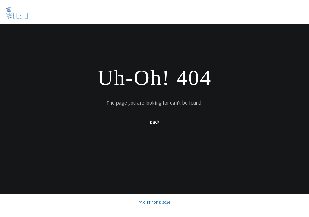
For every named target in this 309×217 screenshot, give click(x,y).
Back (154, 122)
